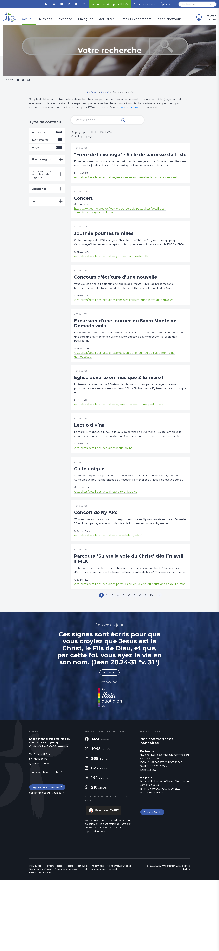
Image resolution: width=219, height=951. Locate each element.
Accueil (27, 19)
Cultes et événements (134, 19)
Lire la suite (109, 743)
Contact (113, 940)
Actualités (107, 19)
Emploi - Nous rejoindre (93, 940)
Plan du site (35, 937)
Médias (69, 937)
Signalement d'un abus (46, 859)
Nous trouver (42, 835)
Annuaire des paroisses (66, 940)
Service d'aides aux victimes (45, 864)
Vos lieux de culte (144, 4)
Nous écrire (40, 830)
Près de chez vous (168, 19)
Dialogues (85, 19)
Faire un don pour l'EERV (110, 4)
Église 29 (166, 4)
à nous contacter (128, 107)
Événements (47, 140)
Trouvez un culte (205, 18)
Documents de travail (40, 940)
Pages (47, 148)
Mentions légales (53, 937)
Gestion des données (40, 943)
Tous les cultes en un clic (44, 843)
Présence (65, 19)
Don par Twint (152, 883)
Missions (45, 19)
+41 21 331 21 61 (42, 825)
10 (155, 666)
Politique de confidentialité (90, 937)
